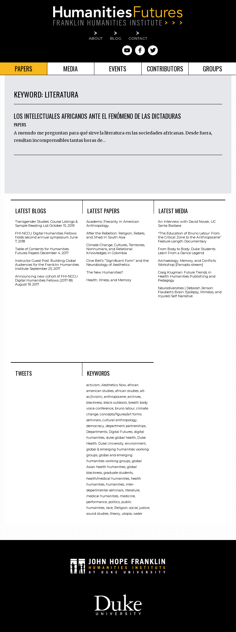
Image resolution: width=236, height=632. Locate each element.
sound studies (97, 514)
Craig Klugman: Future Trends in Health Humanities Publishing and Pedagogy (186, 276)
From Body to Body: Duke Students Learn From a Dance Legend (186, 251)
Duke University (111, 444)
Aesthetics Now (113, 385)
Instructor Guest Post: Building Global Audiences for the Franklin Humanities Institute (47, 264)
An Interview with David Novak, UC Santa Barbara (187, 223)
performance (96, 502)
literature (132, 490)
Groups (212, 68)
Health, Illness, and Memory (108, 280)
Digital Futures (120, 432)
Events (117, 68)
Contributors (165, 68)
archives (134, 397)
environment (135, 444)
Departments (96, 432)
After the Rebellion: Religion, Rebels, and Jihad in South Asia (115, 235)
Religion (121, 508)
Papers (23, 68)
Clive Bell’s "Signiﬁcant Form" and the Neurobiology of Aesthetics (117, 262)
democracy (95, 426)
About (96, 38)
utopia (127, 514)
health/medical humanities (107, 479)
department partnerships (126, 426)
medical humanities (102, 496)
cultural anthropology (119, 420)
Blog (115, 38)
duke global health (121, 438)
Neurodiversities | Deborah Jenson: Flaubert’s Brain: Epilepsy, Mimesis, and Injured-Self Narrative (190, 292)
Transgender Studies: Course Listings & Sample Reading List (46, 223)
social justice (139, 508)
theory (115, 514)
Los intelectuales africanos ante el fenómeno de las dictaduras (97, 116)
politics (114, 502)
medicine (127, 496)
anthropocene (115, 397)
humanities (115, 484)
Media (70, 68)
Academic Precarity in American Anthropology (112, 223)
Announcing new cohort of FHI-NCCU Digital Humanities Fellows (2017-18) (46, 278)
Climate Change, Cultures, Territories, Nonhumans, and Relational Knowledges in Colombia (115, 249)
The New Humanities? (104, 272)
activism (93, 385)
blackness (94, 403)
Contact (137, 38)
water (137, 514)
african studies (127, 391)
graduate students (118, 473)
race (109, 508)
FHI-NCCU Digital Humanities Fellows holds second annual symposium (46, 235)
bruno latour (125, 408)
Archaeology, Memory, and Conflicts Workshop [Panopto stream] (187, 262)
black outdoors (115, 403)
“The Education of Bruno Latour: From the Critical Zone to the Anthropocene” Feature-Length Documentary (189, 237)
